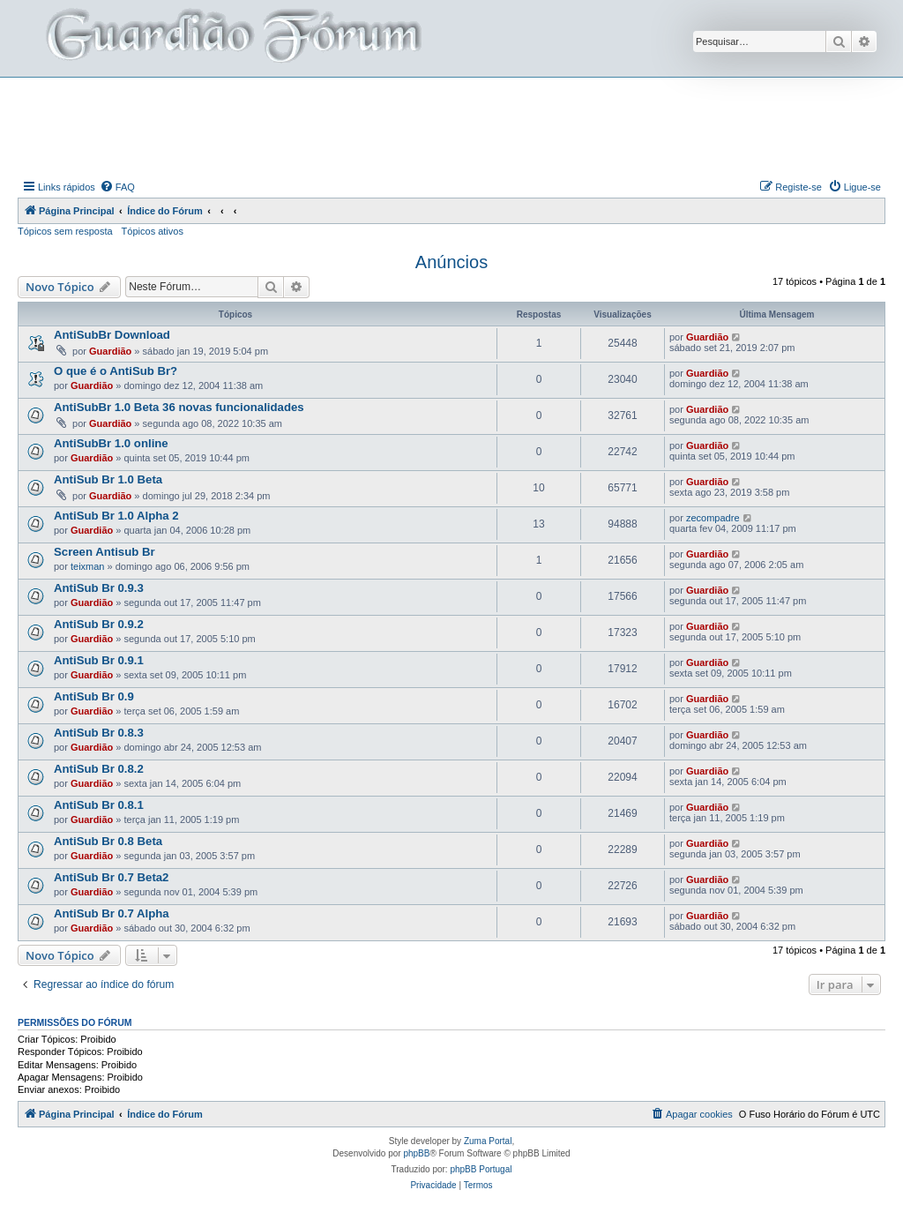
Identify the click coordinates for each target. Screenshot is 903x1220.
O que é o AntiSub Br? (115, 371)
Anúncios (451, 262)
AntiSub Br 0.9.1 (99, 660)
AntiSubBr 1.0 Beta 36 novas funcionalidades (179, 407)
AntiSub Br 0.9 (94, 696)
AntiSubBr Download (112, 334)
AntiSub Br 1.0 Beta (108, 479)
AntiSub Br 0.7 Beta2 (111, 877)
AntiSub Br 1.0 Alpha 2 (116, 515)
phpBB (416, 1153)
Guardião (110, 351)
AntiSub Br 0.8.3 (99, 732)
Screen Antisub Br (104, 551)
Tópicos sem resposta (65, 231)
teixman (88, 566)
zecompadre (713, 518)
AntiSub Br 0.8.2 (99, 768)
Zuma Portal (487, 1141)
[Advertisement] (451, 126)
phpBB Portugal (480, 1169)
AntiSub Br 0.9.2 (99, 624)
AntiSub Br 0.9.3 (99, 588)
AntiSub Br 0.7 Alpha (111, 913)
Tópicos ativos (152, 231)
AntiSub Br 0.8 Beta (108, 841)
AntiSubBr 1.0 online (111, 443)
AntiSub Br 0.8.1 (99, 805)
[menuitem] (117, 187)
